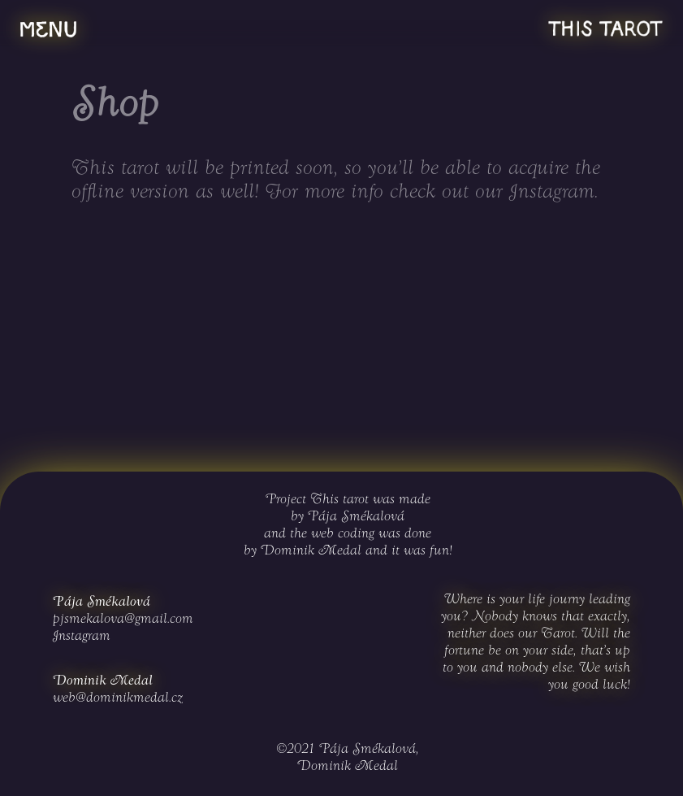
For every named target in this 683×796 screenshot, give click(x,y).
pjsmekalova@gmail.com (123, 619)
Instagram (551, 193)
